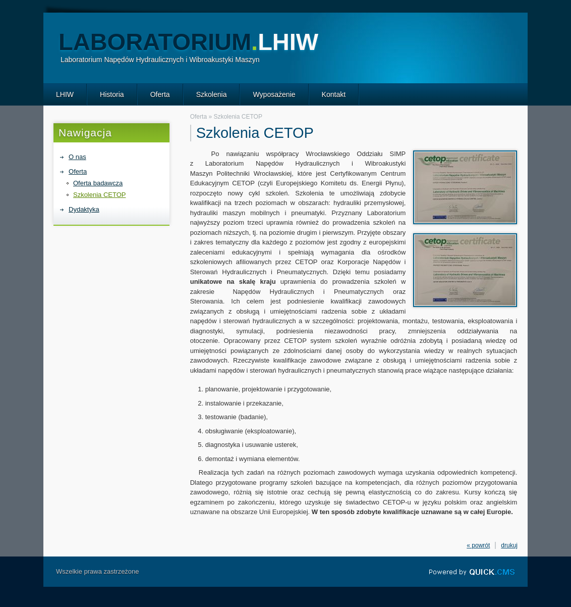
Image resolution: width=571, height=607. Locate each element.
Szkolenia (211, 94)
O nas (77, 157)
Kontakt (334, 94)
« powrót (478, 545)
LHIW (65, 94)
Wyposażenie (274, 94)
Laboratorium (188, 41)
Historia (112, 94)
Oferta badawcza (98, 183)
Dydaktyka (84, 209)
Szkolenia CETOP (99, 194)
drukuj (509, 545)
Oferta (160, 94)
